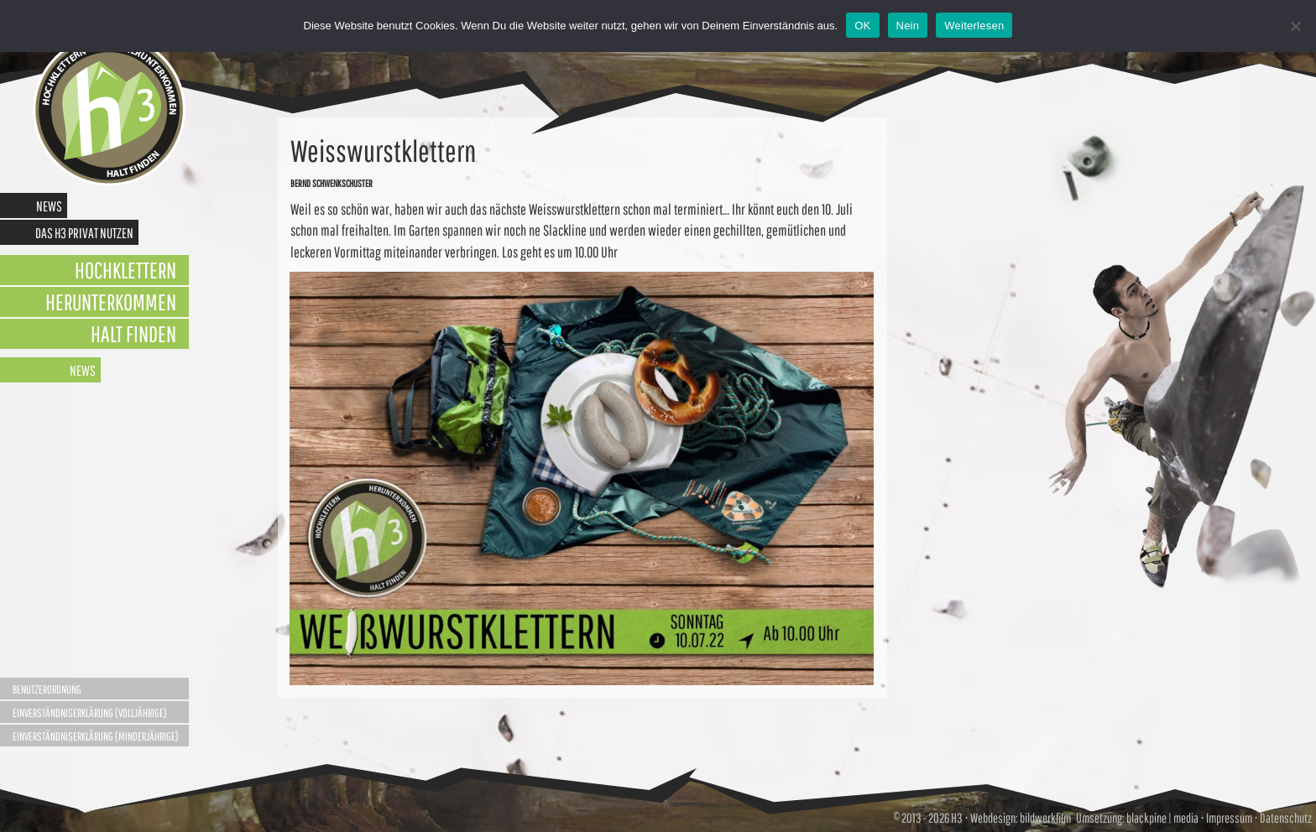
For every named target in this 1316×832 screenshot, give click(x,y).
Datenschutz (1286, 817)
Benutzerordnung (47, 689)
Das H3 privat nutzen (84, 233)
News (49, 206)
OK (862, 25)
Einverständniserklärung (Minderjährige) (96, 736)
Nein (908, 25)
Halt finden (133, 333)
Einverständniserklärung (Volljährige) (90, 713)
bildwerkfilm (1045, 817)
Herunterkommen (110, 302)
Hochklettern (125, 270)
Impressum (1229, 817)
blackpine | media (1161, 817)
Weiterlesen (974, 25)
